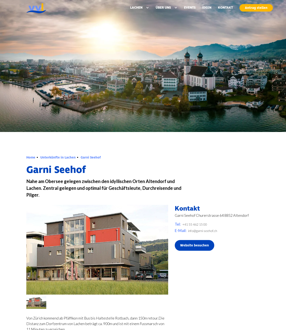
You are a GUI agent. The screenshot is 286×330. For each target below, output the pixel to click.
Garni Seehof (91, 157)
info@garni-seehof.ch (202, 231)
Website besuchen (194, 245)
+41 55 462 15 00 (194, 224)
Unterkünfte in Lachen (58, 157)
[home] (46, 8)
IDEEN (206, 7)
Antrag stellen (256, 8)
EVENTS (190, 7)
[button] (139, 7)
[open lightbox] (36, 302)
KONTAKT (225, 7)
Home (30, 157)
